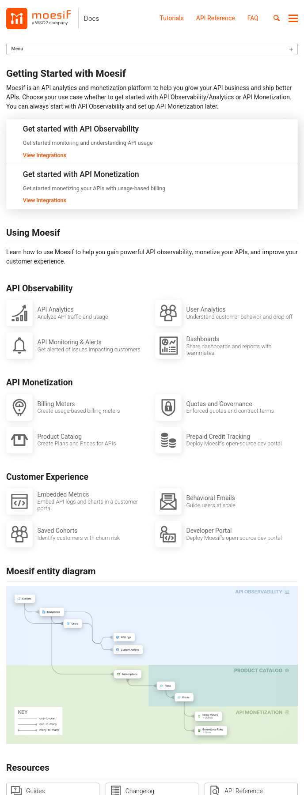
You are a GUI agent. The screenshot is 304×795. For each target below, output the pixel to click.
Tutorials (172, 18)
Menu (17, 49)
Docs (91, 19)
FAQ (252, 18)
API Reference (215, 18)
